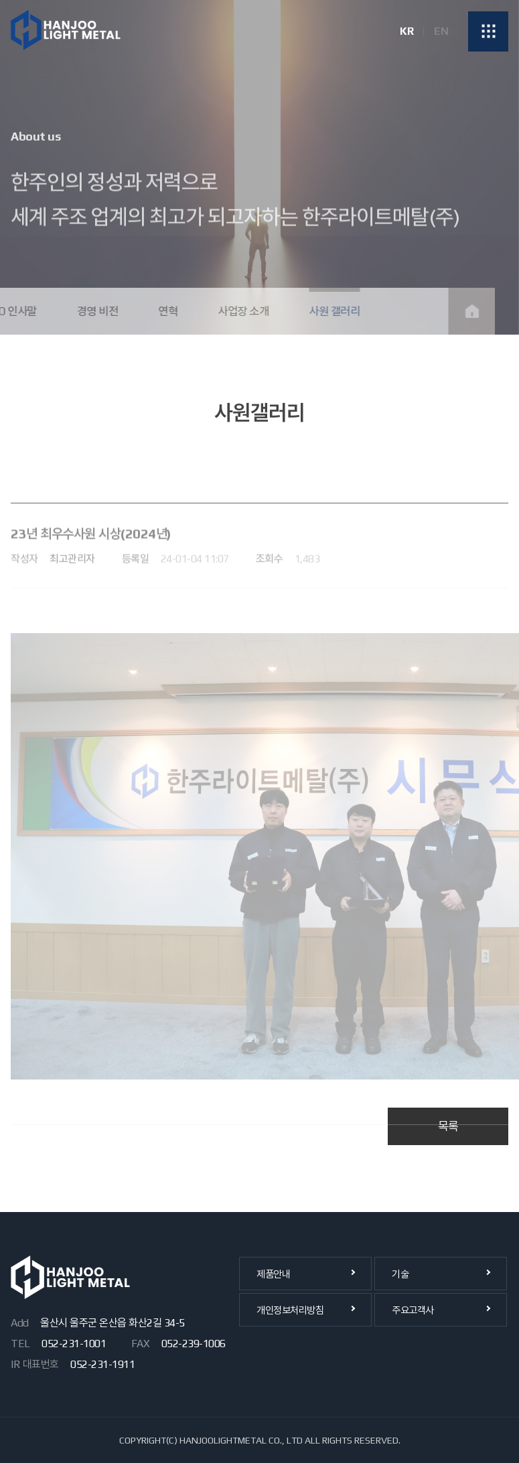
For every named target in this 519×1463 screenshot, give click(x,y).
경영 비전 (87, 311)
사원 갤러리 (323, 311)
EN (441, 31)
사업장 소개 (232, 311)
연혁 (157, 311)
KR (406, 31)
